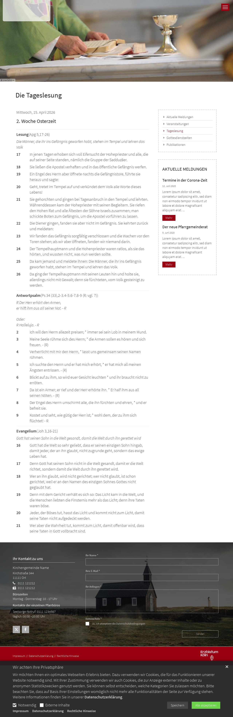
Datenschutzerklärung (103, 696)
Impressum (21, 711)
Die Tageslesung (38, 95)
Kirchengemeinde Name (31, 567)
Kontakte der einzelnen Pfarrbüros (36, 605)
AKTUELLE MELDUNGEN (184, 169)
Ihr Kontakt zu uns (28, 558)
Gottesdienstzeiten (179, 138)
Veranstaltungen (178, 124)
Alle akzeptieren (206, 705)
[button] (16, 629)
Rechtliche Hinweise (81, 711)
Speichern (177, 705)
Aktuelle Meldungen (180, 117)
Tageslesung (175, 131)
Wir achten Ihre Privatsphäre (38, 667)
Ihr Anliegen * (93, 586)
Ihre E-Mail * (93, 571)
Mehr (168, 218)
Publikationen (176, 145)
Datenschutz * (94, 618)
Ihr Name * (92, 555)
